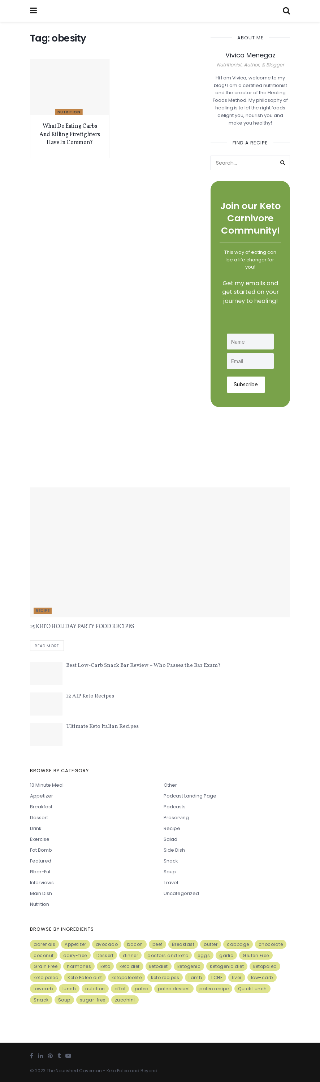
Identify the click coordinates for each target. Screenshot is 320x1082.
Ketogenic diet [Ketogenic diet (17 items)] (227, 966)
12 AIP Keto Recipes (90, 696)
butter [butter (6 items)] (210, 944)
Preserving (176, 817)
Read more (47, 645)
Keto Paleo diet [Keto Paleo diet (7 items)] (85, 977)
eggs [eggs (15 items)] (204, 955)
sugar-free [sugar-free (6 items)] (92, 999)
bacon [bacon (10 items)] (135, 944)
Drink (36, 828)
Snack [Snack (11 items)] (41, 999)
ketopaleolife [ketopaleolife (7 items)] (127, 977)
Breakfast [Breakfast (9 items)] (183, 944)
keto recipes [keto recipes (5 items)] (165, 977)
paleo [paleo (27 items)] (141, 988)
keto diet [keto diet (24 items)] (130, 966)
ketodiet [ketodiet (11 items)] (158, 966)
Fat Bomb (41, 849)
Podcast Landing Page (190, 795)
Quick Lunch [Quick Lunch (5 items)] (252, 988)
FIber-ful (40, 871)
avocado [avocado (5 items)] (107, 944)
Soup (170, 871)
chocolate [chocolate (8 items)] (271, 944)
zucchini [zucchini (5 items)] (125, 999)
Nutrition (69, 112)
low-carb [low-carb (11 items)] (262, 977)
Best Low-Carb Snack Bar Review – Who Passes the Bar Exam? (143, 665)
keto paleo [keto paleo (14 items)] (46, 977)
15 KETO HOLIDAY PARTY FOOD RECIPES (82, 626)
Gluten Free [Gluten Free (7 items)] (256, 955)
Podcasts (175, 806)
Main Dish (41, 893)
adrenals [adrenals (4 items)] (44, 944)
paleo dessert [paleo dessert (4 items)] (174, 988)
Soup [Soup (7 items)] (64, 999)
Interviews (42, 882)
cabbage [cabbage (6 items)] (238, 944)
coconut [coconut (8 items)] (44, 955)
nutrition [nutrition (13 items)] (95, 988)
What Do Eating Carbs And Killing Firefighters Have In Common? (69, 134)
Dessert (39, 817)
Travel (171, 882)
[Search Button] (283, 163)
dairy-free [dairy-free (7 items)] (75, 955)
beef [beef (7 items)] (157, 944)
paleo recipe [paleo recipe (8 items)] (214, 988)
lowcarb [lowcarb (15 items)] (43, 988)
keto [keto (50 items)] (105, 966)
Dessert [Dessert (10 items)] (105, 955)
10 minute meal (47, 784)
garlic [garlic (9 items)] (226, 955)
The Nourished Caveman (74, 1071)
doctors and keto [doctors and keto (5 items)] (167, 955)
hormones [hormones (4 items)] (79, 966)
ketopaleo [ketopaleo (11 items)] (265, 966)
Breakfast (41, 806)
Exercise (39, 838)
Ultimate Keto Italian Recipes (102, 726)
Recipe (42, 610)
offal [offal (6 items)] (120, 988)
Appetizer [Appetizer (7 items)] (75, 944)
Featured (40, 860)
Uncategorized (181, 893)
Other (170, 784)
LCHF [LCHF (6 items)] (216, 977)
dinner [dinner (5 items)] (130, 955)
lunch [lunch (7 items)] (69, 988)
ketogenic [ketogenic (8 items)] (189, 966)
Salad (170, 838)
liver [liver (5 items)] (237, 977)
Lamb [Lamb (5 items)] (195, 977)
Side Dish (174, 849)
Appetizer (41, 795)
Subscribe (246, 384)
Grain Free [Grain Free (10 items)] (45, 966)
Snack (171, 860)
